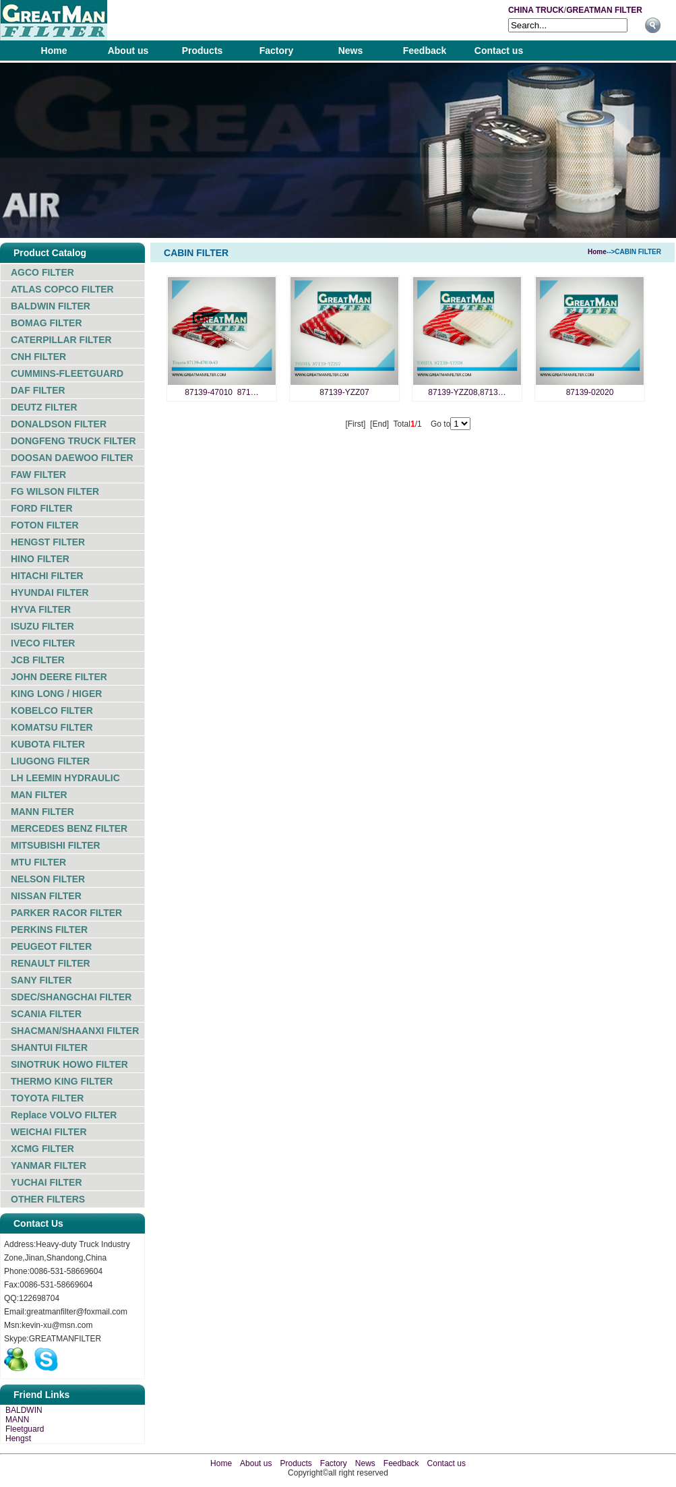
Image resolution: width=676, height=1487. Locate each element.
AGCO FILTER (42, 272)
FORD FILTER (42, 508)
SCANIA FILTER (46, 1013)
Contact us (498, 50)
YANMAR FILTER (48, 1165)
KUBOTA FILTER (48, 744)
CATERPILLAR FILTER (61, 339)
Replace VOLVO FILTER (64, 1115)
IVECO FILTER (43, 643)
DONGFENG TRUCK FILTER (73, 440)
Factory (276, 50)
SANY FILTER (41, 980)
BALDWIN (23, 1410)
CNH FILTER (38, 356)
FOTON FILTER (45, 525)
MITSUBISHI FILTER (55, 845)
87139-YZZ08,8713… (466, 392)
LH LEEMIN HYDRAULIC (65, 777)
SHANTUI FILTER (49, 1047)
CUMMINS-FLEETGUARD (67, 373)
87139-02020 (590, 392)
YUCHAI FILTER (46, 1182)
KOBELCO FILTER (52, 710)
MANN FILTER (42, 811)
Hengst (18, 1438)
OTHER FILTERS (48, 1199)
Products (202, 50)
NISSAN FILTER (46, 895)
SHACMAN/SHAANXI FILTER (75, 1030)
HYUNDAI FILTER (50, 592)
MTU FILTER (38, 862)
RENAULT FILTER (50, 963)
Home (54, 50)
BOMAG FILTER (46, 322)
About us (128, 50)
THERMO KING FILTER (62, 1081)
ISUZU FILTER (42, 626)
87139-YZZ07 (344, 392)
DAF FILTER (38, 390)
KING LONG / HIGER (56, 693)
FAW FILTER (38, 474)
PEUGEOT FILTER (51, 946)
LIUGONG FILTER (50, 761)
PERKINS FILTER (49, 929)
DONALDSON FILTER (58, 424)
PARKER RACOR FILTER (66, 912)
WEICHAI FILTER (49, 1131)
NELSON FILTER (48, 879)
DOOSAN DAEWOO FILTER (72, 457)
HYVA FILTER (41, 609)
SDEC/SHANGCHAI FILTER (71, 997)
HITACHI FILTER (47, 575)
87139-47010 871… (221, 392)
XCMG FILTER (42, 1148)
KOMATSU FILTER (52, 727)
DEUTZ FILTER (44, 407)
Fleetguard (24, 1429)
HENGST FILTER (48, 542)
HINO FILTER (40, 558)
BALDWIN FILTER (50, 306)
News (350, 50)
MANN (17, 1419)
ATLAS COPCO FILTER (62, 289)
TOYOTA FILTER (47, 1098)
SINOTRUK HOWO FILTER (69, 1064)
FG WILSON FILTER (55, 491)
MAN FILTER (39, 794)
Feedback (425, 50)
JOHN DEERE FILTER (59, 676)
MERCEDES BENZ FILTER (69, 828)
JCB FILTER (38, 660)
